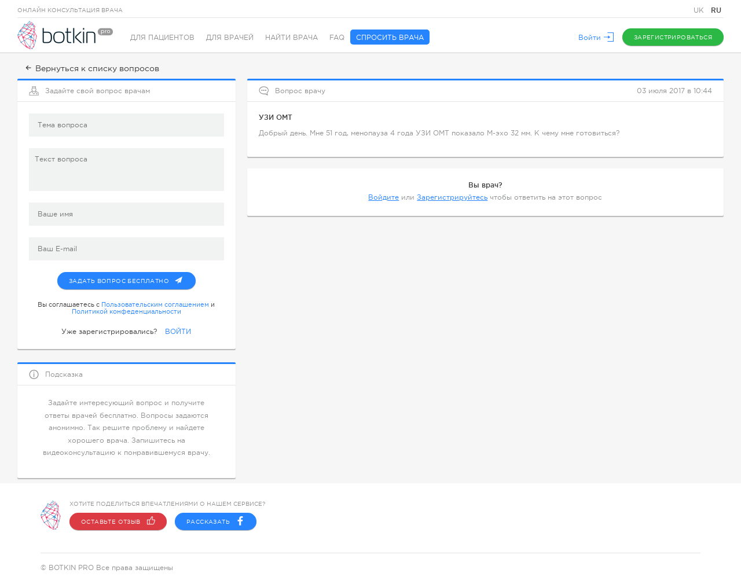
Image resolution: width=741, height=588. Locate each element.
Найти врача (291, 38)
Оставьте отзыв (118, 521)
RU (716, 10)
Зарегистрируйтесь (452, 197)
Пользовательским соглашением (155, 304)
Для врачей (230, 38)
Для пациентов (162, 38)
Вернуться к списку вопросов (91, 68)
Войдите (383, 197)
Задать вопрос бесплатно (132, 278)
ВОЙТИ (178, 332)
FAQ (336, 38)
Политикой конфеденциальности (126, 311)
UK (700, 10)
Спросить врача (390, 38)
